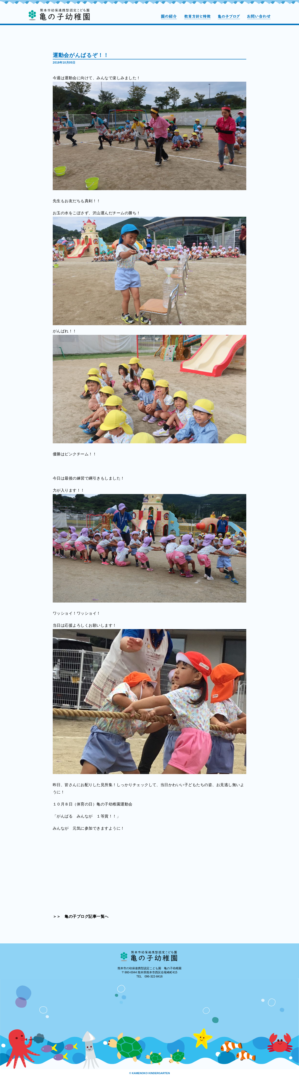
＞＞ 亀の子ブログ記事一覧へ (81, 916)
